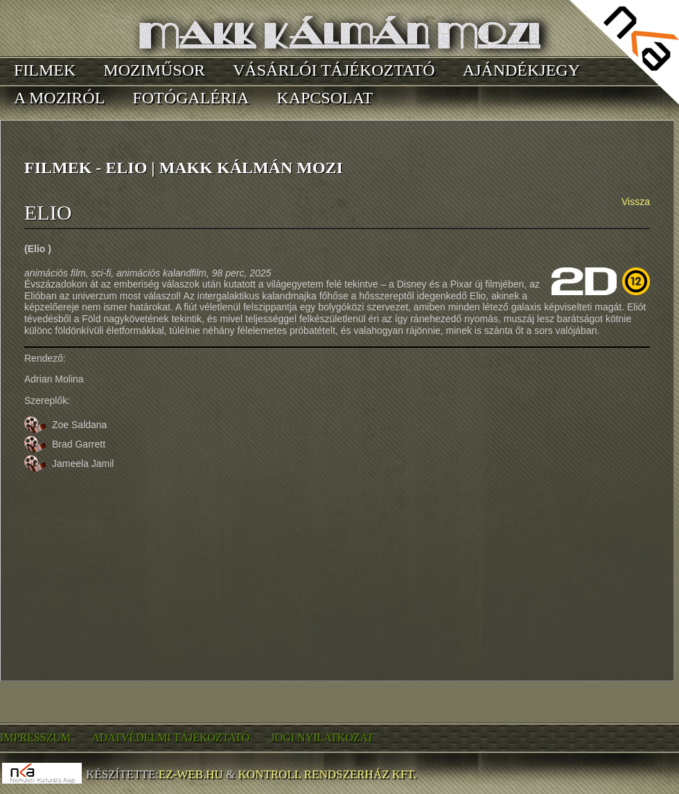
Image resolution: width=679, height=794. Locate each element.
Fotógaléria (190, 98)
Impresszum (35, 737)
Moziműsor (154, 70)
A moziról (59, 98)
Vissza (635, 201)
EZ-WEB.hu (191, 774)
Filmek (45, 70)
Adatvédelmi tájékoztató (170, 737)
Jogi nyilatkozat (321, 737)
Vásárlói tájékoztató (334, 70)
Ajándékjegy (521, 70)
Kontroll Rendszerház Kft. (327, 774)
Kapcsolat (324, 98)
